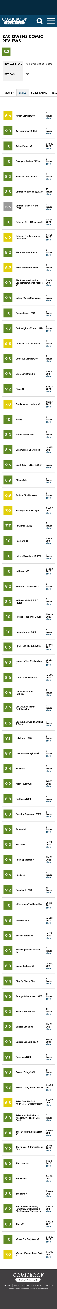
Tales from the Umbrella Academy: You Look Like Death (28, 1118)
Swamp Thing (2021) (25, 1072)
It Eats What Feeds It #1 (27, 677)
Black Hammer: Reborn (27, 252)
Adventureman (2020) (26, 130)
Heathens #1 (22, 540)
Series (22, 92)
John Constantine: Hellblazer (25, 692)
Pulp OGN (20, 844)
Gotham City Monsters (26, 495)
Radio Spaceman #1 (25, 859)
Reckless (20, 874)
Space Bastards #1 (25, 965)
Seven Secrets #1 (24, 935)
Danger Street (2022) (26, 313)
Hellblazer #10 (22, 571)
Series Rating (39, 92)
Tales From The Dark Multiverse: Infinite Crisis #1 (29, 1102)
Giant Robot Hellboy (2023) (28, 464)
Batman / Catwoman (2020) (29, 191)
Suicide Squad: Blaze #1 (27, 1041)
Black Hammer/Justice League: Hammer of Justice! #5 (29, 282)
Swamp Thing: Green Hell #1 (29, 1087)
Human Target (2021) (26, 631)
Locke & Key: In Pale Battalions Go (26, 707)
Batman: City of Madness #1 (29, 221)
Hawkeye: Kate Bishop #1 (28, 510)
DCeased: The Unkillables (28, 343)
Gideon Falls (21, 480)
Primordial (21, 829)
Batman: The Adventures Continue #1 (28, 237)
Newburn (20, 768)
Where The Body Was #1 (27, 1239)
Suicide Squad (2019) (26, 1011)
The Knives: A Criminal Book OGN (29, 1148)
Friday (19, 419)
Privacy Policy (34, 1285)
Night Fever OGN (24, 783)
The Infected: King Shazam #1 (29, 1132)
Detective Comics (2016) (27, 358)
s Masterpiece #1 (24, 920)
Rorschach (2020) (24, 889)
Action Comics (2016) (26, 115)
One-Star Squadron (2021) (28, 814)
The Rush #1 (22, 1178)
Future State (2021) (25, 434)
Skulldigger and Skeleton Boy (28, 950)
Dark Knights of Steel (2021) (29, 328)
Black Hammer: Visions (27, 267)
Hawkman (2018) (24, 525)
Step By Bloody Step (25, 981)
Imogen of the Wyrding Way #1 (29, 662)
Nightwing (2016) (24, 798)
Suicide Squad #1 (24, 1026)
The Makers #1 (22, 1163)
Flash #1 (20, 388)
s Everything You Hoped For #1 (29, 905)
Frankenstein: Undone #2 (28, 404)
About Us (18, 1285)
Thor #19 (20, 1223)
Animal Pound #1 (24, 146)
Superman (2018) (24, 1056)
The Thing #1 (22, 1193)
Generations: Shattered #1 (28, 449)
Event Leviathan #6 (25, 373)
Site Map (49, 1285)
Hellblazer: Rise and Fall (27, 586)
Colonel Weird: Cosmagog (28, 297)
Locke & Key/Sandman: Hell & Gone (29, 723)
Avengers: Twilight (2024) (28, 161)
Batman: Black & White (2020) (27, 206)
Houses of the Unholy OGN (28, 616)
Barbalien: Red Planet (26, 176)
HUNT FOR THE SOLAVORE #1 (28, 647)
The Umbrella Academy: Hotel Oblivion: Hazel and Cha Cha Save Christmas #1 (29, 1209)
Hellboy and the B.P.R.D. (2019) (27, 601)
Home (7, 1285)
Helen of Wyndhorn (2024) (28, 555)
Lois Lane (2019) (24, 738)
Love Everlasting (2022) (27, 753)
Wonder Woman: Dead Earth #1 (29, 1254)
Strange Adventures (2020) (29, 996)
